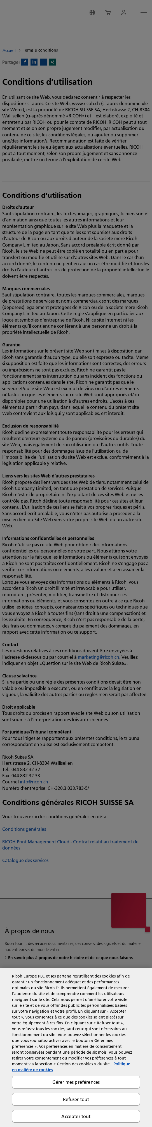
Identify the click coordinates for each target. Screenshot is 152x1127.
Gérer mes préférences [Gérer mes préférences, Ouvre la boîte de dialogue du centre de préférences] (76, 1082)
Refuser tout (76, 1099)
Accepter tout (75, 1116)
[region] (76, 1047)
